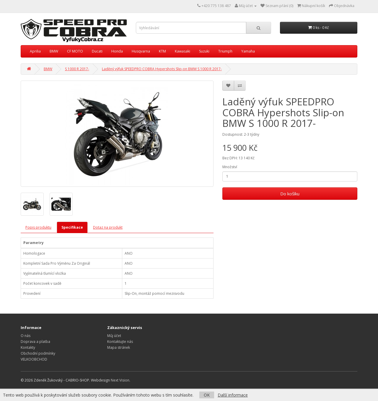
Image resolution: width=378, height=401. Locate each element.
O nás (25, 335)
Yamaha (248, 51)
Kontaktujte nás (120, 341)
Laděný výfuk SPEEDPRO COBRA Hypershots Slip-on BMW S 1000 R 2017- (162, 68)
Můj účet (114, 335)
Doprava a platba (35, 341)
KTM (162, 51)
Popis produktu (38, 227)
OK (207, 395)
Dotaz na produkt (108, 227)
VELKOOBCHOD (34, 359)
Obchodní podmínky (38, 353)
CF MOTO (75, 51)
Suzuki (204, 51)
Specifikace (72, 227)
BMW (54, 51)
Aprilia (35, 51)
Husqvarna (141, 51)
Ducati (97, 51)
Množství (229, 166)
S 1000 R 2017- (77, 68)
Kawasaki (182, 51)
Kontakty (28, 347)
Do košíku (289, 194)
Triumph (225, 51)
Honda (117, 51)
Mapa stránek (118, 347)
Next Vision (120, 380)
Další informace (233, 395)
